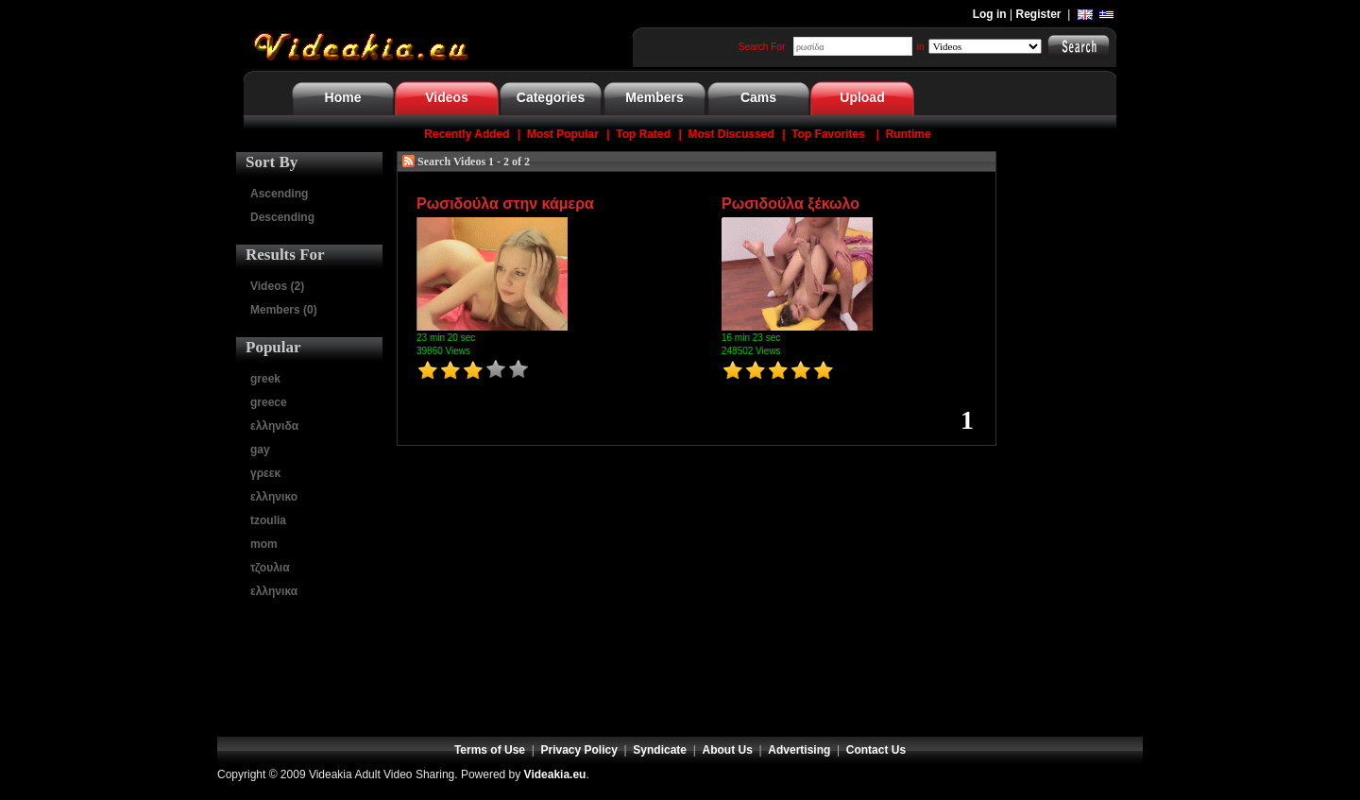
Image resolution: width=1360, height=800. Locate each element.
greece (268, 402)
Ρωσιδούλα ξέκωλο (790, 204)
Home (343, 97)
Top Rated (643, 134)
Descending (282, 217)
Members (654, 97)
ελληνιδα (274, 426)
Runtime (908, 134)
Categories (551, 97)
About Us (728, 750)
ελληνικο (274, 496)
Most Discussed (731, 134)
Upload (862, 97)
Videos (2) (277, 286)
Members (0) (283, 309)
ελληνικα (274, 591)
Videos (446, 97)
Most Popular (563, 134)
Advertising (799, 750)
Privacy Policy (579, 750)
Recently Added (466, 134)
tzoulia (268, 520)
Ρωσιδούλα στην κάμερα (505, 204)
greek (265, 378)
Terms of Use (489, 750)
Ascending (279, 193)
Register (1039, 14)
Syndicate (660, 750)
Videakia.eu (555, 774)
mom (264, 544)
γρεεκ (265, 473)
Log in (990, 14)
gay (260, 449)
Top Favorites (828, 134)
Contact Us (876, 750)
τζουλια (270, 567)
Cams (758, 97)
